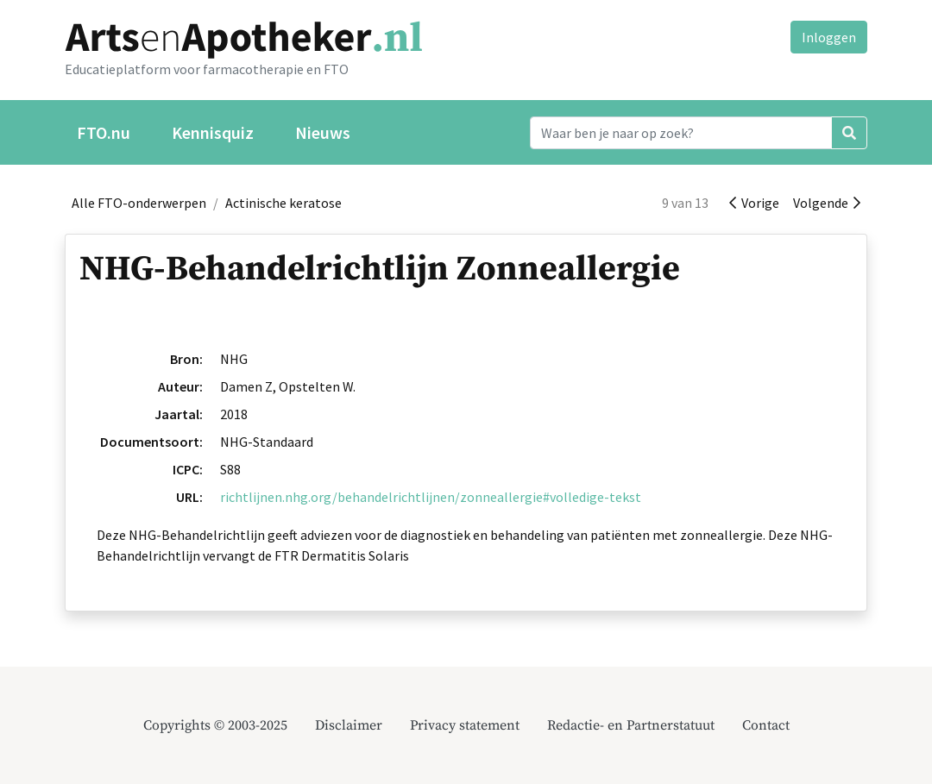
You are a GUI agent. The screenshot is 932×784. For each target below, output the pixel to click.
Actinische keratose (283, 202)
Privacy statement (465, 725)
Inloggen (829, 37)
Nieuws (322, 132)
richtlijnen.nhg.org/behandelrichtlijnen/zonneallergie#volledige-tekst (430, 496)
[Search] (681, 132)
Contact (766, 725)
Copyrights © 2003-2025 (215, 725)
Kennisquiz (213, 132)
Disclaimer (348, 725)
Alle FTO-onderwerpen (139, 202)
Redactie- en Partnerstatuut (631, 725)
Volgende (826, 202)
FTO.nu (103, 132)
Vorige (754, 202)
